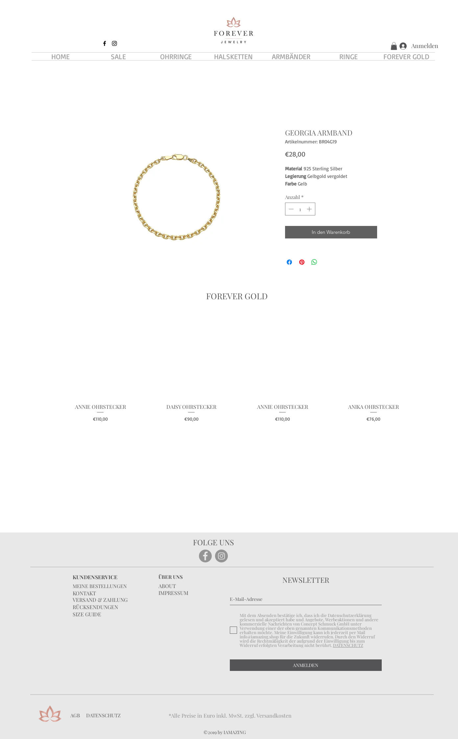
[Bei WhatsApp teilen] (314, 262)
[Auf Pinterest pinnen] (302, 262)
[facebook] (104, 43)
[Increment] (309, 209)
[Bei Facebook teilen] (289, 262)
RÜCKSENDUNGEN (95, 607)
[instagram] (114, 43)
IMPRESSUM (173, 592)
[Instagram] (221, 556)
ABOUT (167, 585)
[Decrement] (290, 209)
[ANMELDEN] (306, 665)
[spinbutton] (300, 209)
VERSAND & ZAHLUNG (100, 599)
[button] (394, 46)
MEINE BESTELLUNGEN (100, 586)
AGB (75, 715)
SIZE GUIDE (87, 614)
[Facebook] (205, 556)
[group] (237, 368)
